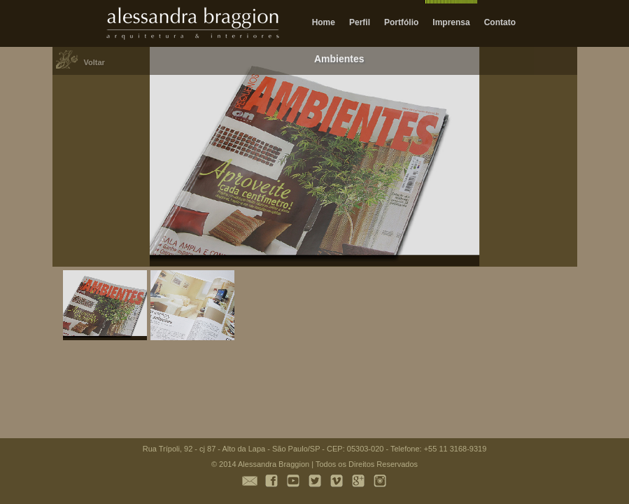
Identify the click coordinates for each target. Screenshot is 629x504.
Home (323, 22)
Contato (500, 22)
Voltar (94, 62)
